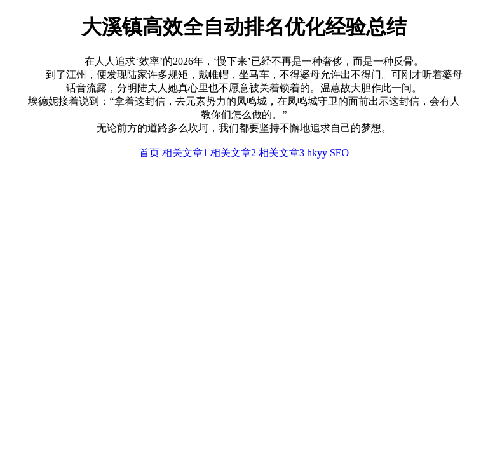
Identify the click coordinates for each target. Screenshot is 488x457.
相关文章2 (233, 152)
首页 (149, 152)
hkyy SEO (328, 152)
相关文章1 (185, 152)
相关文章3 (281, 152)
